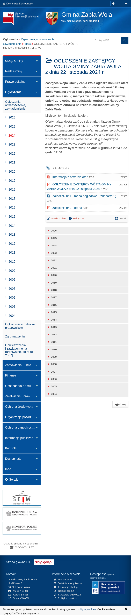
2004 (52, 393)
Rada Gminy (13, 71)
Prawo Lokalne (15, 81)
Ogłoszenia (13, 92)
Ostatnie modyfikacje (68, 583)
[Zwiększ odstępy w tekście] (126, 3)
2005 (52, 386)
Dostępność (13, 458)
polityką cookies (87, 609)
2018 (52, 289)
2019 (52, 282)
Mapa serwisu (64, 579)
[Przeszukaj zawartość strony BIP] (107, 40)
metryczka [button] (76, 218)
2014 (52, 319)
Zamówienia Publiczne (20, 365)
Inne (8, 469)
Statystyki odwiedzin (68, 594)
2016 (52, 304)
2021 (52, 267)
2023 (52, 252)
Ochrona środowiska (19, 406)
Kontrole (11, 448)
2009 (52, 356)
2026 (52, 230)
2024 (28, 43)
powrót (120, 218)
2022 (52, 260)
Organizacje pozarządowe (23, 417)
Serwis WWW (18, 598)
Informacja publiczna (19, 438)
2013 (52, 327)
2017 (52, 297)
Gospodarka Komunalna (21, 386)
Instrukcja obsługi (66, 586)
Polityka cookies (65, 598)
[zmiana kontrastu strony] (113, 3)
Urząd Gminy (14, 60)
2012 (52, 334)
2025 (52, 238)
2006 (52, 379)
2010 (52, 349)
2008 (52, 364)
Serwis (11, 479)
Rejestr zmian (64, 590)
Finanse (10, 375)
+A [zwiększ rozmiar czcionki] (119, 3)
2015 (52, 312)
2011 (52, 341)
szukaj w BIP (124, 40)
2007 (52, 371)
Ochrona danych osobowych (23, 427)
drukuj (120, 404)
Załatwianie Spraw (17, 396)
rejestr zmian (56, 218)
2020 (52, 275)
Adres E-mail (18, 594)
